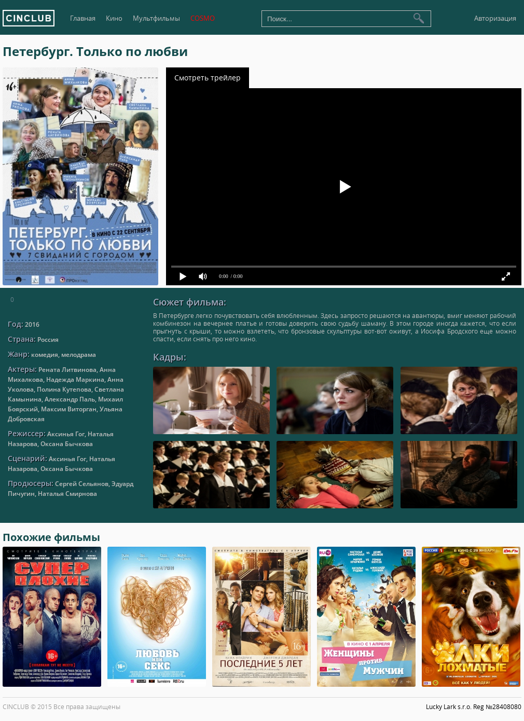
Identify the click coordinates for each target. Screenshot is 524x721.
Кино (114, 18)
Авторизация (495, 18)
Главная (82, 18)
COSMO (202, 18)
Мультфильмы (156, 18)
